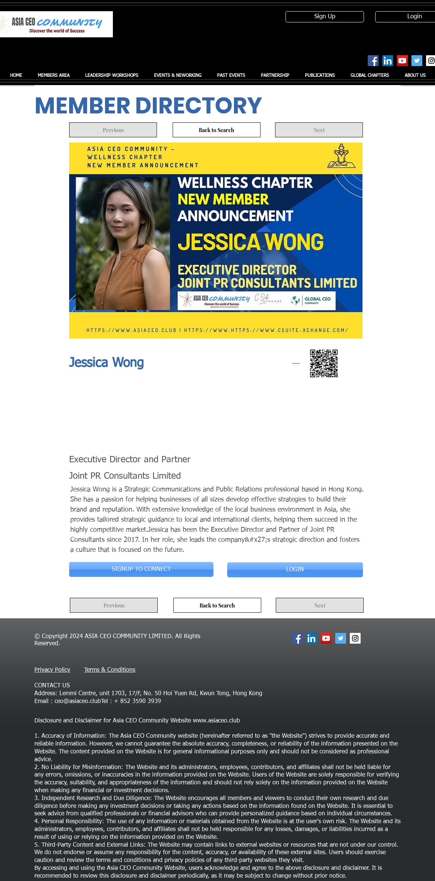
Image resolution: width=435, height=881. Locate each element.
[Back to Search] (216, 129)
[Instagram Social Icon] (355, 638)
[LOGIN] (295, 569)
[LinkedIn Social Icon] (387, 60)
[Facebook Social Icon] (373, 60)
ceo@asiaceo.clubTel (81, 702)
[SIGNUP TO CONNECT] (141, 569)
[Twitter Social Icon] (416, 60)
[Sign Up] (325, 16)
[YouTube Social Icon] (402, 60)
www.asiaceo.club (216, 721)
